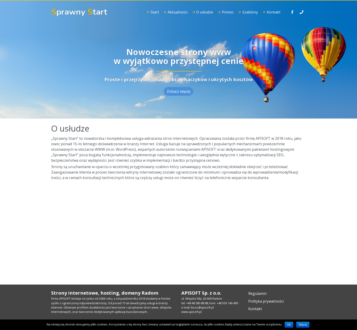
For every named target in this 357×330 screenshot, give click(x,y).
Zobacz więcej (178, 91)
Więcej (303, 324)
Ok (289, 324)
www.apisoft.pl (191, 312)
